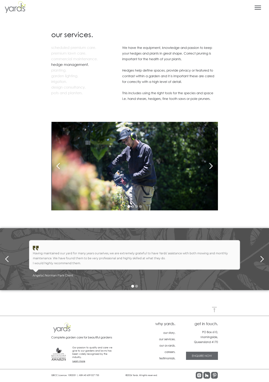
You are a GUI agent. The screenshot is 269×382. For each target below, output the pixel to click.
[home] (15, 7)
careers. (170, 352)
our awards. (167, 345)
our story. (169, 333)
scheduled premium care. (73, 48)
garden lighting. (64, 76)
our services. (167, 339)
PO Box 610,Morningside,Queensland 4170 (206, 337)
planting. (58, 70)
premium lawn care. (68, 53)
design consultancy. (68, 87)
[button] (257, 7)
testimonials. (167, 358)
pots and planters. (67, 93)
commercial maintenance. (74, 59)
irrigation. (59, 82)
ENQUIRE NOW (202, 356)
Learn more (78, 361)
